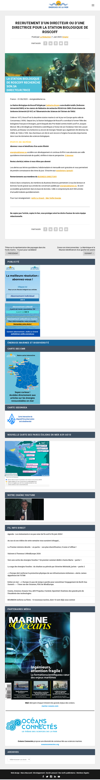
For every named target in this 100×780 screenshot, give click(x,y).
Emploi (65, 37)
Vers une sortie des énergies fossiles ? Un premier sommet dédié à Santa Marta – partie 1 (45, 560)
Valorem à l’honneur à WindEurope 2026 (24, 554)
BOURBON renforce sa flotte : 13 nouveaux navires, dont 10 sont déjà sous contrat (41, 600)
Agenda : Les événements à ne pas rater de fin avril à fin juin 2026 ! (35, 534)
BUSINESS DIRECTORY (47, 177)
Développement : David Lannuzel (45, 773)
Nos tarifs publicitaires (66, 773)
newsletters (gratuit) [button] (64, 171)
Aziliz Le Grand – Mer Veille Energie (46, 198)
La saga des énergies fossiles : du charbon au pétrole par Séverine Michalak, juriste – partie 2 (46, 567)
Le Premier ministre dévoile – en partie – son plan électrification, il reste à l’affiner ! (42, 547)
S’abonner (69, 155)
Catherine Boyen (52, 105)
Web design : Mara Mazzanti (21, 773)
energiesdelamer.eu (18, 152)
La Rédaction (45, 37)
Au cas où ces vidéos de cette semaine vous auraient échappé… (34, 541)
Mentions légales (83, 773)
